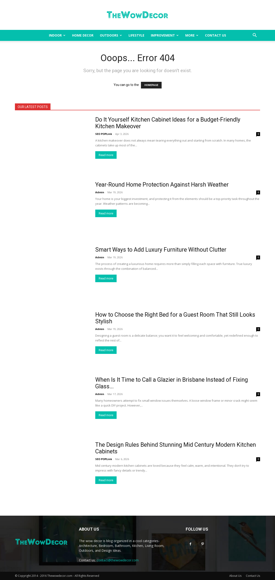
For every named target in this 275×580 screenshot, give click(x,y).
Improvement (165, 35)
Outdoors (111, 35)
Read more (106, 155)
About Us (235, 576)
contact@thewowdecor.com (118, 560)
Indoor (57, 35)
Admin (99, 192)
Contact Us (215, 35)
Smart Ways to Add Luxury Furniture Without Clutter (160, 249)
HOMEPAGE (151, 85)
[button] (254, 36)
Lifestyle (136, 35)
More (191, 35)
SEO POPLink (103, 134)
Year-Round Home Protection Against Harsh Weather (162, 184)
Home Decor (82, 35)
